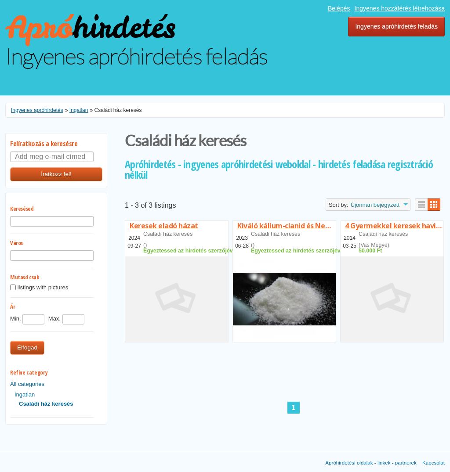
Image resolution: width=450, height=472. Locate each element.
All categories (27, 384)
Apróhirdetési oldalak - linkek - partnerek (371, 462)
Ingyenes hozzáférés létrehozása (400, 8)
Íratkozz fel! (56, 174)
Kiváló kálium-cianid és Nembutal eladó (286, 226)
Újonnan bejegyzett (375, 205)
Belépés (339, 8)
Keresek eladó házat (164, 226)
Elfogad (27, 347)
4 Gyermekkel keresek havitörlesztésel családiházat (394, 226)
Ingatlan (25, 394)
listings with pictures (43, 288)
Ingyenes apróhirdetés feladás (396, 26)
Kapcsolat (433, 462)
